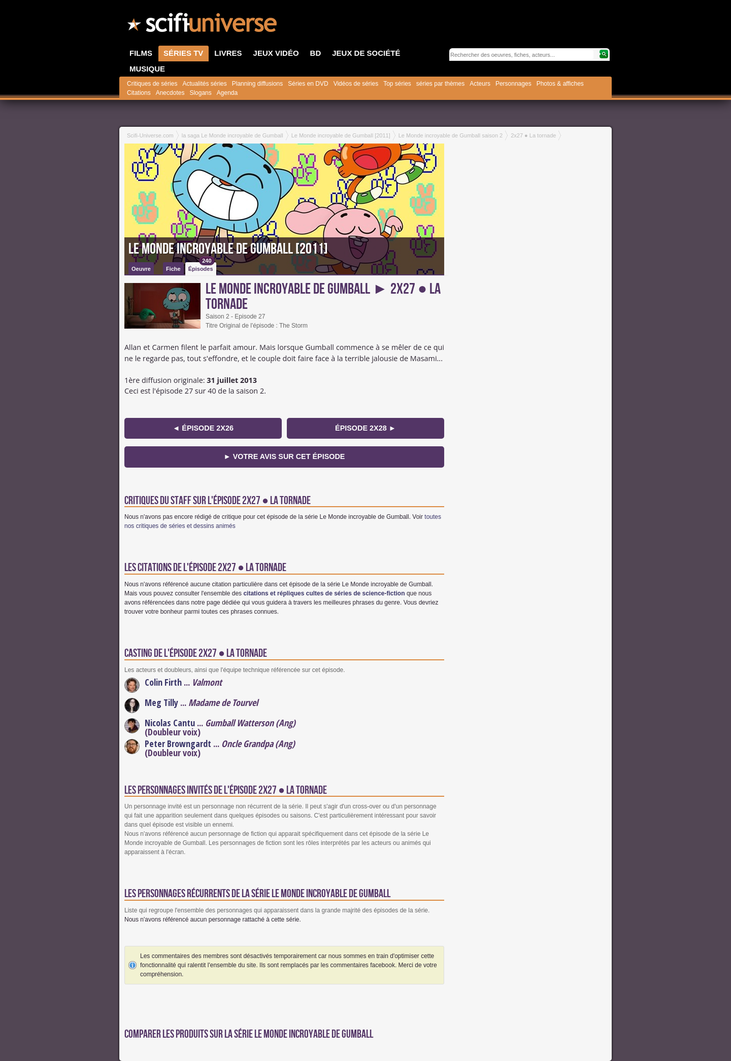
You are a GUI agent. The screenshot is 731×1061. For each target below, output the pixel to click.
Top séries (397, 83)
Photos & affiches (560, 83)
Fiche (173, 269)
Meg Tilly (161, 702)
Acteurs (480, 83)
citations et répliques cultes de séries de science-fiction (324, 593)
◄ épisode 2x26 (203, 428)
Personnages (513, 83)
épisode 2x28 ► (365, 428)
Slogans (200, 92)
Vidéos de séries (356, 83)
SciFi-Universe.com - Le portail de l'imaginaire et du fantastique (203, 25)
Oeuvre (141, 269)
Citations (139, 92)
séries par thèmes (440, 83)
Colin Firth (163, 682)
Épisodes (201, 267)
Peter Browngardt (178, 743)
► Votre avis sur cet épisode (284, 456)
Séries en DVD (308, 83)
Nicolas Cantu (170, 723)
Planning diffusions (257, 83)
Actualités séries (204, 83)
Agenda (227, 92)
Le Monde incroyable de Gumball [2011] (228, 249)
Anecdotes (170, 92)
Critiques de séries (152, 83)
